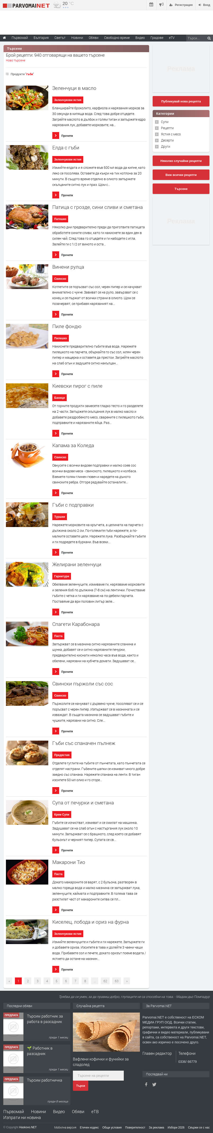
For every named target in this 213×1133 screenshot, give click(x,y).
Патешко (60, 219)
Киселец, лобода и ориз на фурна (90, 921)
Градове (157, 37)
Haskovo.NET (28, 1127)
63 (117, 981)
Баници (59, 397)
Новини (77, 37)
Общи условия (112, 1127)
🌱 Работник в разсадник (40, 1051)
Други (165, 146)
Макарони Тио (68, 862)
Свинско (60, 278)
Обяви (78, 1111)
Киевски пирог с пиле (77, 385)
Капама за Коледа (73, 445)
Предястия (61, 755)
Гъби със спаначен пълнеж (83, 743)
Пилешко (60, 338)
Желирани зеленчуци (76, 564)
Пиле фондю (66, 326)
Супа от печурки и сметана (83, 802)
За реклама (156, 1127)
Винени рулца (68, 266)
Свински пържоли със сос (82, 683)
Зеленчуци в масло (74, 88)
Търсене (181, 189)
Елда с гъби (65, 147)
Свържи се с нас (199, 1127)
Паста (58, 636)
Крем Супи (61, 814)
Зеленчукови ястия (67, 100)
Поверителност (135, 1127)
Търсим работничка (44, 1080)
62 (105, 981)
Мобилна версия (65, 1127)
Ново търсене (15, 60)
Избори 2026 (176, 1127)
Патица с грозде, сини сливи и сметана (97, 207)
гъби (29, 74)
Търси (80, 1085)
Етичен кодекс (89, 1127)
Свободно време (117, 37)
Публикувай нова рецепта (181, 101)
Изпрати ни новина (22, 1117)
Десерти (167, 140)
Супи (165, 121)
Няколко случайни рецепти (181, 161)
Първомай (13, 1111)
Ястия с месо (171, 134)
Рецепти (167, 128)
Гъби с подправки (73, 504)
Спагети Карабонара (76, 624)
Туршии (59, 516)
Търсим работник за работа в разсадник (45, 1019)
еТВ (95, 1111)
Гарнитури (61, 576)
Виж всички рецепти (180, 175)
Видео (59, 1111)
